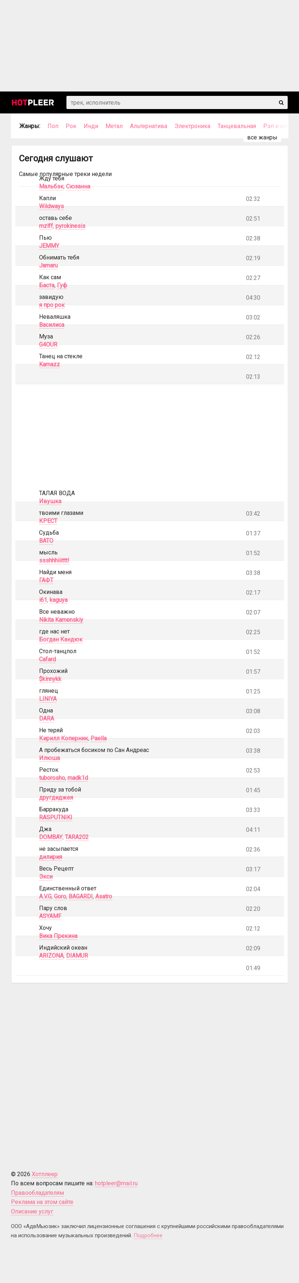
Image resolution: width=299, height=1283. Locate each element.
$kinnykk (50, 679)
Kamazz (49, 364)
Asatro (103, 896)
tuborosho (52, 777)
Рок (71, 126)
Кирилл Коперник (63, 738)
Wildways (51, 206)
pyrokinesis (70, 225)
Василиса (51, 324)
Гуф (62, 285)
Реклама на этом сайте (42, 1201)
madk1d (78, 777)
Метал (114, 126)
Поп (52, 126)
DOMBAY (50, 837)
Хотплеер (45, 1174)
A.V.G (45, 896)
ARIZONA (51, 955)
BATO (46, 540)
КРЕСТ (48, 520)
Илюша (49, 758)
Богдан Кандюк (61, 639)
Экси (46, 876)
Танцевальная (237, 126)
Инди (91, 126)
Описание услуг (32, 1211)
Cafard (47, 659)
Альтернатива (148, 126)
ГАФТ (46, 580)
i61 (43, 599)
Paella (99, 738)
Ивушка (50, 501)
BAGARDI (81, 896)
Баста (46, 285)
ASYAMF (50, 916)
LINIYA (48, 698)
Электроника (192, 126)
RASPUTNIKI (55, 817)
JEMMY (49, 245)
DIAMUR (77, 955)
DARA (46, 718)
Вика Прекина (58, 935)
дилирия (50, 856)
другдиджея (56, 797)
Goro (60, 896)
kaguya (59, 599)
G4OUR (48, 344)
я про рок (52, 305)
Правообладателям (37, 1192)
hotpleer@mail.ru (116, 1183)
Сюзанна (78, 186)
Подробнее (148, 1235)
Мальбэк (51, 186)
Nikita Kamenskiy (61, 619)
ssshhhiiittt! (54, 560)
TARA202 (77, 837)
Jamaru (48, 265)
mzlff (46, 225)
